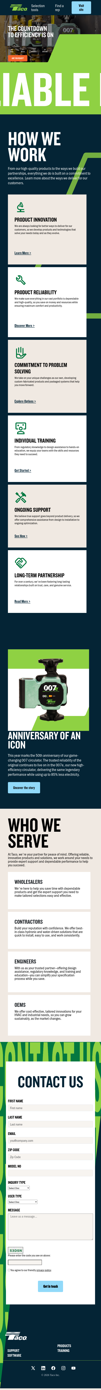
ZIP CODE (13, 1149)
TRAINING (63, 1350)
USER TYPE (15, 1196)
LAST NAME (15, 1117)
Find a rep (59, 7)
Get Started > (23, 470)
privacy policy (43, 1270)
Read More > (22, 601)
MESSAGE (14, 1210)
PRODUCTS (64, 1345)
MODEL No (14, 1166)
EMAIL (12, 1133)
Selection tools (38, 7)
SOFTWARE (14, 1355)
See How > (21, 535)
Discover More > (25, 325)
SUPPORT (13, 1350)
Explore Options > (25, 401)
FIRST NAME (15, 1101)
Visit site (81, 7)
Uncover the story (24, 787)
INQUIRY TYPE (16, 1182)
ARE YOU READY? (18, 58)
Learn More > (23, 252)
